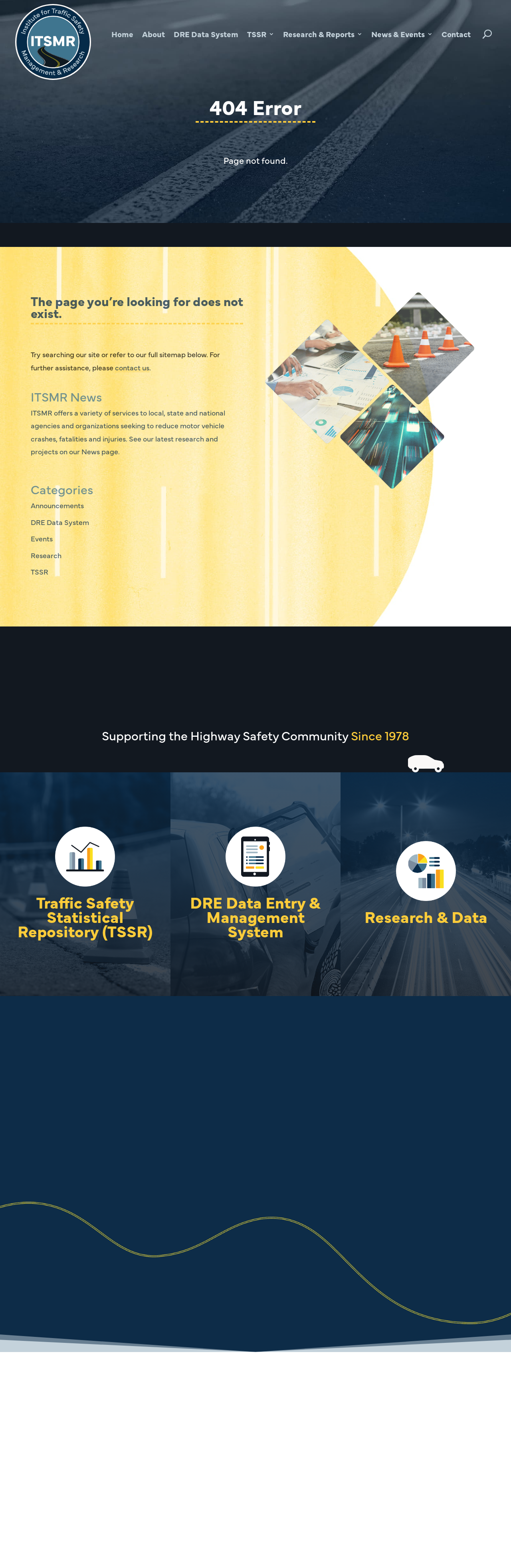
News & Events (398, 33)
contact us (132, 367)
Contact (456, 33)
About (153, 33)
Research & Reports (319, 33)
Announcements (57, 505)
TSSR (256, 33)
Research (46, 555)
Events (42, 538)
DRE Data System (206, 33)
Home (122, 33)
